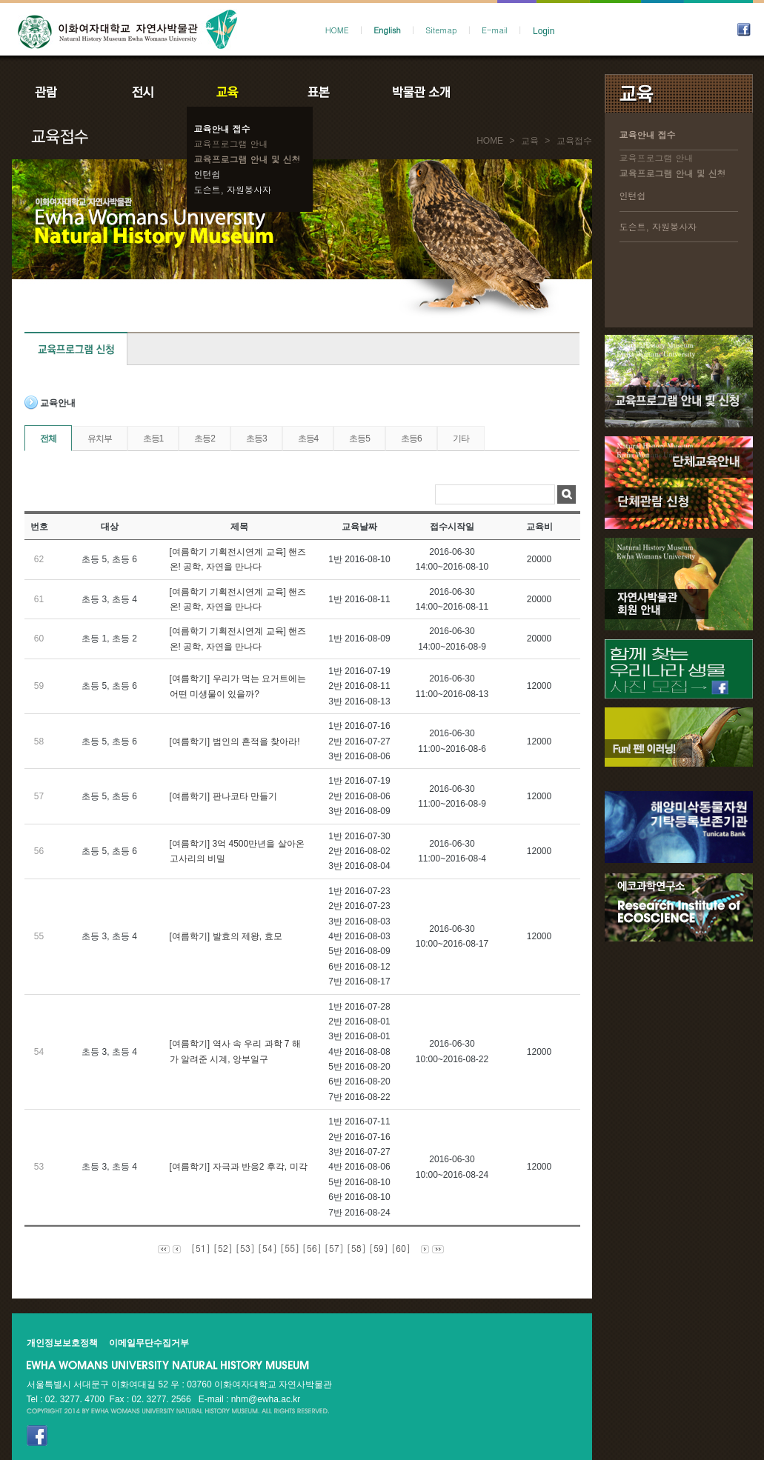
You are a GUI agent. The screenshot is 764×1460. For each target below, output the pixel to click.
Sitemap (440, 30)
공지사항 (521, 92)
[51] (200, 1247)
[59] (378, 1247)
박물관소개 (420, 92)
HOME (337, 30)
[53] (245, 1247)
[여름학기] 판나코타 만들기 (223, 796)
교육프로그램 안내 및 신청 (247, 159)
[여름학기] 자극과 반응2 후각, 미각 (239, 1166)
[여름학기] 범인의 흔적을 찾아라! (235, 741)
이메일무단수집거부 (149, 1343)
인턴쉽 (207, 173)
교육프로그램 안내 (231, 143)
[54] (267, 1247)
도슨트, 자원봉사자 (233, 189)
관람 (55, 92)
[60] (401, 1247)
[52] (223, 1247)
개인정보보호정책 (62, 1343)
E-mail (495, 30)
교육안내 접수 (222, 128)
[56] (312, 1247)
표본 (317, 92)
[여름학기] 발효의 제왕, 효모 (226, 936)
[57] (334, 1247)
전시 (143, 92)
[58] (356, 1247)
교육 (230, 92)
